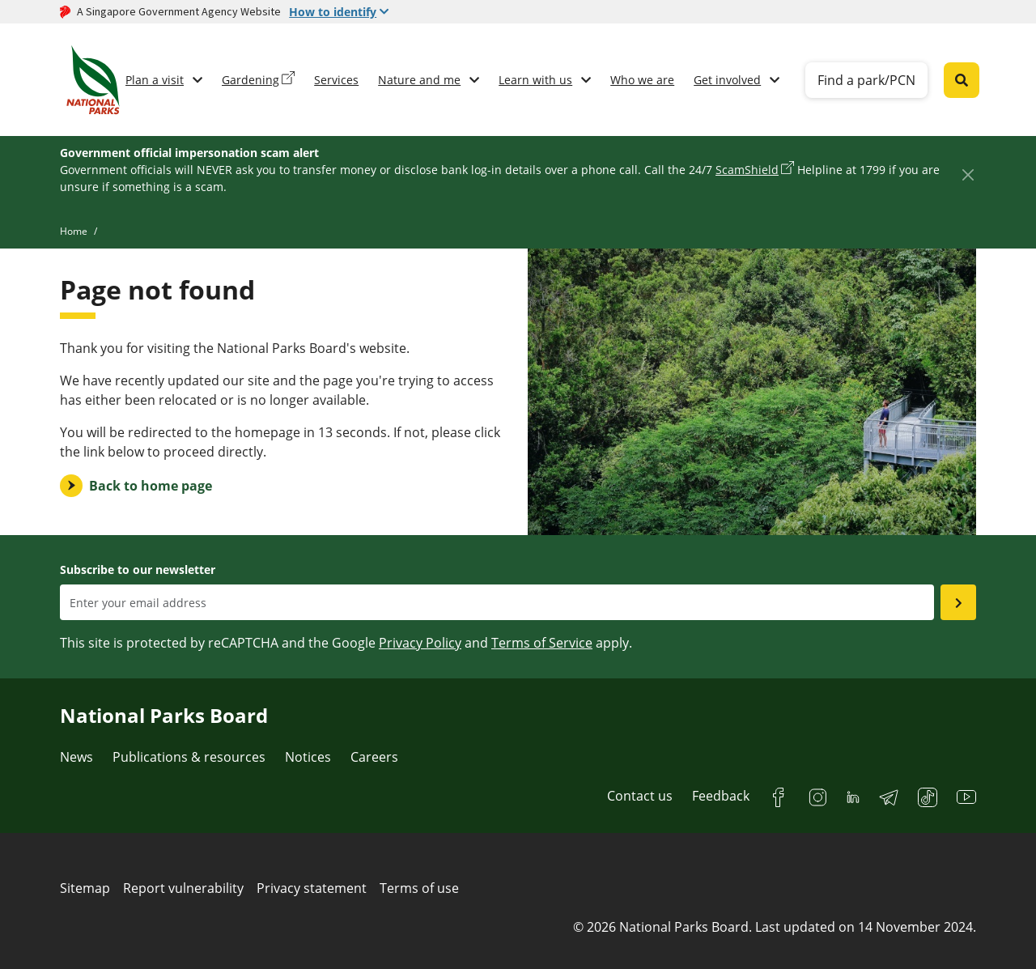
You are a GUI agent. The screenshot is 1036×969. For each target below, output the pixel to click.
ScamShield (747, 169)
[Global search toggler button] (961, 80)
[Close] (967, 174)
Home (73, 231)
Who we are (642, 79)
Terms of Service (541, 643)
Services (336, 79)
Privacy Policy (420, 643)
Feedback (720, 796)
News (76, 757)
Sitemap (85, 888)
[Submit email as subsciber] (958, 602)
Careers (374, 757)
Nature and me (419, 79)
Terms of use (419, 888)
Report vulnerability (183, 888)
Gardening (250, 79)
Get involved (727, 79)
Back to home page (150, 486)
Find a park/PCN (866, 80)
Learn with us (535, 79)
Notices (308, 757)
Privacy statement (312, 888)
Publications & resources (189, 757)
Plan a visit (154, 79)
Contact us (640, 796)
